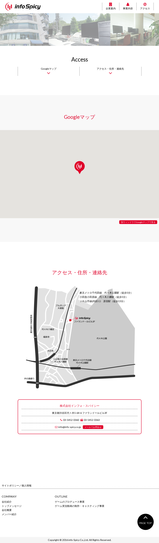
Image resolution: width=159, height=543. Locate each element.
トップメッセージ (12, 505)
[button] (79, 167)
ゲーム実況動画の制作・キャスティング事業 (79, 505)
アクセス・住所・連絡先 (110, 71)
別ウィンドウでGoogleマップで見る (138, 222)
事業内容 (128, 6)
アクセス (145, 6)
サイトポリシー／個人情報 (16, 485)
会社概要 (7, 509)
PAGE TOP (145, 519)
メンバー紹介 (9, 514)
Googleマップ (48, 71)
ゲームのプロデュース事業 (70, 501)
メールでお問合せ (93, 427)
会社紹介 (7, 501)
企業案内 (111, 6)
